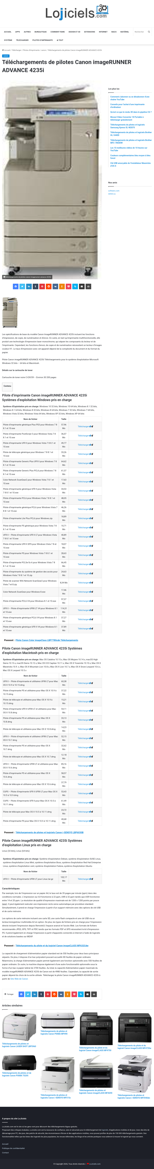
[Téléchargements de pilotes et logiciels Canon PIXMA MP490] (58, 1020)
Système (8, 40)
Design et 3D (74, 32)
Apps (17, 32)
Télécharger (22, 40)
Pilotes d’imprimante (42, 40)
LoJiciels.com (95, 1164)
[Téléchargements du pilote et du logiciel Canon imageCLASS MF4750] (96, 1028)
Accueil (7, 32)
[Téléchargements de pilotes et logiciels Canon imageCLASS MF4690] (96, 1071)
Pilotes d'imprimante (31, 50)
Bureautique (41, 32)
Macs (114, 32)
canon (43, 50)
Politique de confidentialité (13, 1148)
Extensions (89, 32)
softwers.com (113, 191)
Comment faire (57, 32)
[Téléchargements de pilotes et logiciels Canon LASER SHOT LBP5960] (19, 1026)
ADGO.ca (111, 194)
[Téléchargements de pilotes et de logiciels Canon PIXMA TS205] (19, 1062)
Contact (5, 1152)
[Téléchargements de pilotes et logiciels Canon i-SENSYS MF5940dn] (135, 1074)
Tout (60, 40)
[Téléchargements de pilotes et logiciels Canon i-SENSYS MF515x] (58, 1073)
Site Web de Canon (19, 979)
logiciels (105, 1130)
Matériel (124, 32)
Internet (103, 32)
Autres (27, 32)
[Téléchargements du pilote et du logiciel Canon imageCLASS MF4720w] (135, 1027)
